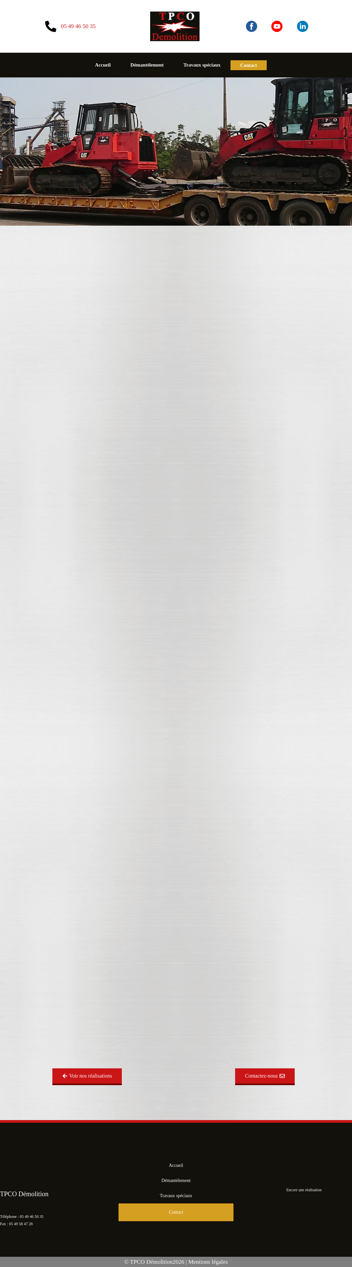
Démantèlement (147, 65)
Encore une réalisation (304, 1190)
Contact (248, 65)
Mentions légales (208, 1261)
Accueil (103, 65)
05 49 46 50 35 (31, 1216)
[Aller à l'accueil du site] (175, 26)
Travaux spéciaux (202, 65)
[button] (87, 1076)
